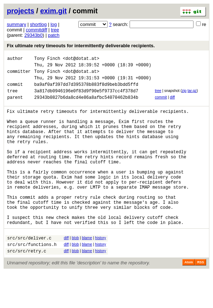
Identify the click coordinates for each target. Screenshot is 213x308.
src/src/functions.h (32, 279)
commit (161, 104)
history (100, 270)
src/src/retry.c (26, 286)
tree (55, 29)
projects (20, 11)
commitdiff (36, 29)
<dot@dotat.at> (81, 59)
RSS (200, 298)
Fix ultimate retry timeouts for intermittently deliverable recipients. (81, 45)
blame (87, 270)
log (54, 24)
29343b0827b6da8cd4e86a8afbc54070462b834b (86, 105)
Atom (188, 298)
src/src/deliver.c (29, 271)
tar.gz (191, 96)
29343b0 (33, 35)
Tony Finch (47, 59)
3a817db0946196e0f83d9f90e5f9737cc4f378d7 (86, 97)
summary (16, 24)
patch (54, 35)
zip (184, 96)
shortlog (38, 24)
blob (75, 270)
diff (172, 104)
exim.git (53, 11)
